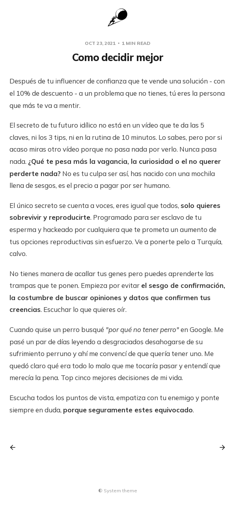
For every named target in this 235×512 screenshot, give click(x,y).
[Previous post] (15, 447)
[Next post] (220, 447)
